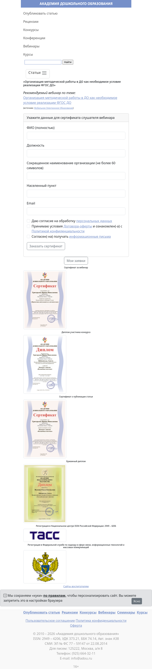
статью (54, 612)
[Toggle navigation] (38, 73)
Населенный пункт (41, 185)
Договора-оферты (78, 226)
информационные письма (90, 236)
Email (31, 203)
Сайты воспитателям (76, 586)
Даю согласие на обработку (72, 221)
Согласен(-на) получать (71, 236)
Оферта (76, 625)
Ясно (136, 601)
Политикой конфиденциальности (58, 231)
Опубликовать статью (40, 13)
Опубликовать (35, 612)
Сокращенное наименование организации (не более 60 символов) (71, 165)
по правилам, (54, 595)
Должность (35, 145)
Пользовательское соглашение (50, 620)
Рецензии (30, 21)
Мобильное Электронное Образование (53, 108)
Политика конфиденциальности (101, 620)
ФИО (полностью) (41, 127)
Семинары (126, 612)
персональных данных (94, 221)
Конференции (34, 38)
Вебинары (31, 46)
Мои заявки (76, 260)
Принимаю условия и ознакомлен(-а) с (77, 228)
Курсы (28, 54)
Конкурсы (31, 30)
